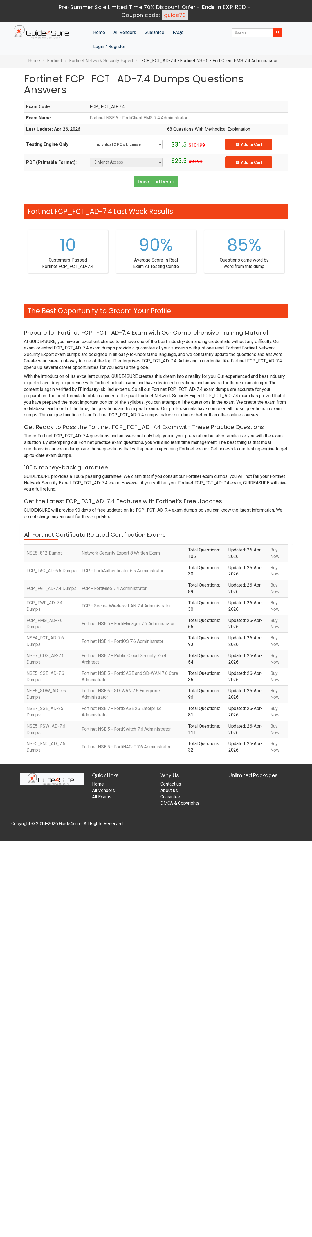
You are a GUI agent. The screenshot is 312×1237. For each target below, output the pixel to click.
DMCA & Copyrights (179, 803)
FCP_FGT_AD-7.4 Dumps (51, 588)
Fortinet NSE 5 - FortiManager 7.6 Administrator (128, 623)
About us (169, 790)
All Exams (101, 797)
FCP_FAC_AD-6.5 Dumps (51, 570)
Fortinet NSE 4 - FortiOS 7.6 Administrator (122, 641)
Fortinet (54, 60)
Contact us (170, 784)
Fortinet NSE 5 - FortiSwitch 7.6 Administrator (126, 729)
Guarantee (154, 32)
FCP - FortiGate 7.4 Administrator (114, 588)
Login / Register (109, 46)
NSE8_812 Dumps (44, 553)
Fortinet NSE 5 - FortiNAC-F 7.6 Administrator (126, 747)
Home (99, 32)
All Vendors (124, 32)
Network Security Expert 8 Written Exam (121, 553)
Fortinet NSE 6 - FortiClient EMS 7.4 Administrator (138, 118)
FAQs (178, 32)
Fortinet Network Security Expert (101, 60)
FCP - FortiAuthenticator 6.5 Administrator (122, 570)
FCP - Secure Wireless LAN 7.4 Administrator (126, 606)
